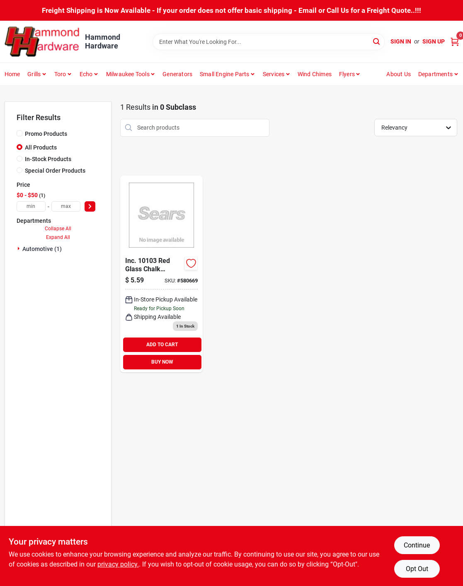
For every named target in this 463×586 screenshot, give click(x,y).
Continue (417, 545)
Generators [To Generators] (177, 74)
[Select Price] (90, 206)
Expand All (58, 237)
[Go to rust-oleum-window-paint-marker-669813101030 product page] (161, 274)
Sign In (400, 41)
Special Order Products (55, 171)
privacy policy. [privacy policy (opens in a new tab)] (118, 564)
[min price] (31, 206)
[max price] (65, 206)
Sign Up (433, 41)
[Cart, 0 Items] (455, 41)
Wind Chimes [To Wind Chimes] (315, 74)
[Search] (377, 41)
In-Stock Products (48, 159)
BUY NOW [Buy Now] (162, 362)
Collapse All (58, 229)
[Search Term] (269, 42)
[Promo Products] (19, 133)
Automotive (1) (42, 249)
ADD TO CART (162, 344)
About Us (398, 74)
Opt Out (417, 569)
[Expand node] (19, 248)
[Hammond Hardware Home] (42, 42)
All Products (41, 147)
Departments (435, 74)
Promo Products (46, 134)
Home (12, 74)
